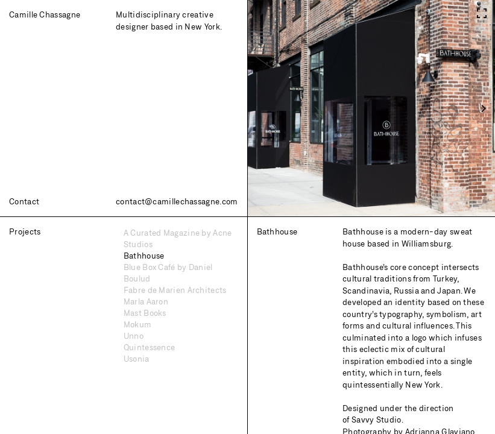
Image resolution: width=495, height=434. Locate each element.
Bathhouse (144, 255)
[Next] (483, 108)
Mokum (138, 324)
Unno (133, 336)
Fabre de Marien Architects (175, 290)
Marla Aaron (146, 301)
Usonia (137, 358)
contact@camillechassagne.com (177, 201)
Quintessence (149, 347)
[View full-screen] (481, 10)
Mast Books (145, 313)
